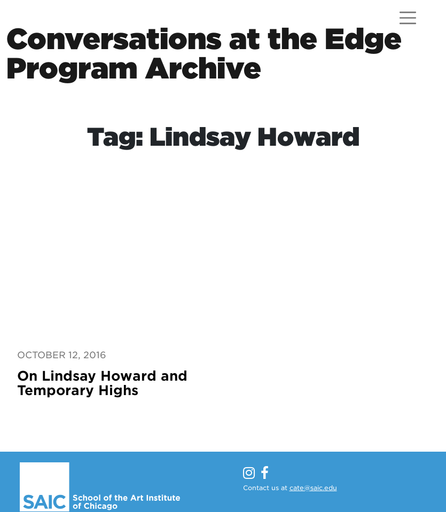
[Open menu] (408, 17)
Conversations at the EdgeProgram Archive (204, 53)
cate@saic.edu (313, 488)
